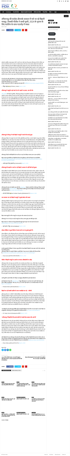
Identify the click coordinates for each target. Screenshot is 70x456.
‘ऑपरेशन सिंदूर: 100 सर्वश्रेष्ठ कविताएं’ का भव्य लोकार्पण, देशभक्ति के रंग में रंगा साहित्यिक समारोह (57, 139)
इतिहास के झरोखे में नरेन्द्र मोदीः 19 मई (54, 44)
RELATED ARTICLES (6, 370)
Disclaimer (51, 454)
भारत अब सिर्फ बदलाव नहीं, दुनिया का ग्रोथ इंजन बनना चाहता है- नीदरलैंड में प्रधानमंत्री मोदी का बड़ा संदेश (38, 385)
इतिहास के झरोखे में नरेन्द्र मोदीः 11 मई (54, 121)
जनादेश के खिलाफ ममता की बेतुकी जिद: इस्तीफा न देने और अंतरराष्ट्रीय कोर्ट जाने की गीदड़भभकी (57, 132)
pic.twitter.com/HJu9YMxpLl (8, 160)
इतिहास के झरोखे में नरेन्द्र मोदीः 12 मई (54, 106)
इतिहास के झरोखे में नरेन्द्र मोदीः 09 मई (54, 128)
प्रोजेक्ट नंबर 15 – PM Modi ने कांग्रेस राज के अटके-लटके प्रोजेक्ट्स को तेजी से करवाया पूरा (57, 99)
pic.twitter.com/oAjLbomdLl (16, 190)
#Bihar (29, 340)
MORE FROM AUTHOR (16, 370)
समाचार (3, 16)
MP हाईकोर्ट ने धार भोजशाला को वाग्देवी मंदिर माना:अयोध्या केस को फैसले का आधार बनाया (38, 400)
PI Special (8, 12)
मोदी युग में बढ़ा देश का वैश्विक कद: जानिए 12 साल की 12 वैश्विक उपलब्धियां (57, 51)
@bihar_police (39, 159)
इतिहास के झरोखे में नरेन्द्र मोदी (26, 12)
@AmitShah (25, 159)
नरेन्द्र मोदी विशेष (16, 12)
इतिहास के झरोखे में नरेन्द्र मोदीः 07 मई (54, 148)
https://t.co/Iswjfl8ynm (7, 283)
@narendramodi (31, 159)
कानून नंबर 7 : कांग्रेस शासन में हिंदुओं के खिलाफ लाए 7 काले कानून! (58, 78)
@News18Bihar (13, 188)
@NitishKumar (5, 159)
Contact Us (64, 454)
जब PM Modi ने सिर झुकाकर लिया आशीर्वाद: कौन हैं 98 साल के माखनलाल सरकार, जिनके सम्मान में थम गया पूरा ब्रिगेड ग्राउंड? (58, 125)
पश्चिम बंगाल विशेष (37, 12)
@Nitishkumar (15, 281)
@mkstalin (19, 252)
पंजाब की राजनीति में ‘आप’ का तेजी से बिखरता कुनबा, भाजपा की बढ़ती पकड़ (58, 103)
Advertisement (57, 454)
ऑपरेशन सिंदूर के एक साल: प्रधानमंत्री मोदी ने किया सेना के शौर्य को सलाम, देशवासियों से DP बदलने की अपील (57, 145)
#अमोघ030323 (27, 83)
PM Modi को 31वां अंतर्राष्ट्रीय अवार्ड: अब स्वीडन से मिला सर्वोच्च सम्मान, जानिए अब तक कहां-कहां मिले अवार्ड (57, 59)
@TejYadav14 (19, 159)
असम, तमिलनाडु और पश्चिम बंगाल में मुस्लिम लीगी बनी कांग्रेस (58, 112)
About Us (46, 454)
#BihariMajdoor (5, 223)
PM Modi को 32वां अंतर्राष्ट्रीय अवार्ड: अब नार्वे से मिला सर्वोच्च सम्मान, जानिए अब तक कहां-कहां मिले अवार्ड (58, 48)
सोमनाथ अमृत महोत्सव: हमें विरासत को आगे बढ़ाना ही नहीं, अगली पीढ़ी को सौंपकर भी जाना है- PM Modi (57, 115)
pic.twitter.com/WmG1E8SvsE (16, 223)
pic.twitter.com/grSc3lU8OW (37, 83)
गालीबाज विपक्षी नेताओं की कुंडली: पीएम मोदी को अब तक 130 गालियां (58, 109)
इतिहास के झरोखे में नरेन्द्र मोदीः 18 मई (54, 61)
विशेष (50, 12)
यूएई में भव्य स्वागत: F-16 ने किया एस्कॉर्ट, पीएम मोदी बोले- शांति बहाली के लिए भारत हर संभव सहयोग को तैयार (8, 415)
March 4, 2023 (33, 193)
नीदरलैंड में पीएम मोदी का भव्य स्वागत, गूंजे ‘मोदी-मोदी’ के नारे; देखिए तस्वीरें (8, 399)
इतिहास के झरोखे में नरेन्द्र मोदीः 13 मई (54, 96)
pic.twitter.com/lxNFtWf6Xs (38, 340)
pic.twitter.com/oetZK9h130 (33, 310)
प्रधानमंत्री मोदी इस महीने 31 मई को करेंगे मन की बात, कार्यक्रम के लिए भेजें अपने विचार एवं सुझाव (58, 91)
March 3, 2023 (22, 86)
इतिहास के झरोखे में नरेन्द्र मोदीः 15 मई (23, 414)
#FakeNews (23, 187)
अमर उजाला (4, 93)
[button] (67, 12)
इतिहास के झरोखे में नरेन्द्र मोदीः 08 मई (54, 142)
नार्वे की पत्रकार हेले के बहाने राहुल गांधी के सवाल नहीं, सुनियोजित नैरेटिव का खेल (8, 384)
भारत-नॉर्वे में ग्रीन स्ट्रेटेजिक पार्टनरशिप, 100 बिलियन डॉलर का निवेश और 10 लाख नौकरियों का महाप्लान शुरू (23, 385)
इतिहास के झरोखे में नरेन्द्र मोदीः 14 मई (54, 94)
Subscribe (52, 33)
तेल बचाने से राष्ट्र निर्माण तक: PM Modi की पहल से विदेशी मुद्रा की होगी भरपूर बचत (38, 414)
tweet (36, 366)
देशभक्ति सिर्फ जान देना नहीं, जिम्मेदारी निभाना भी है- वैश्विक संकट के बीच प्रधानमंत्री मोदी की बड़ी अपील (58, 118)
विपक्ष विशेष (45, 12)
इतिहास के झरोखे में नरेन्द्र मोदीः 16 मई (23, 398)
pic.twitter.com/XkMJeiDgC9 (28, 252)
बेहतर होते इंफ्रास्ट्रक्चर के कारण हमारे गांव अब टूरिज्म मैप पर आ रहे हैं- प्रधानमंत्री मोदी (35, 357)
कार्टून (55, 12)
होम (3, 12)
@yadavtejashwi (12, 159)
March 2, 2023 (23, 255)
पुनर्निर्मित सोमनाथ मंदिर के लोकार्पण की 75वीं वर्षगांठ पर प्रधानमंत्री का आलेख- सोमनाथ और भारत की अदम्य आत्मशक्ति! (58, 135)
